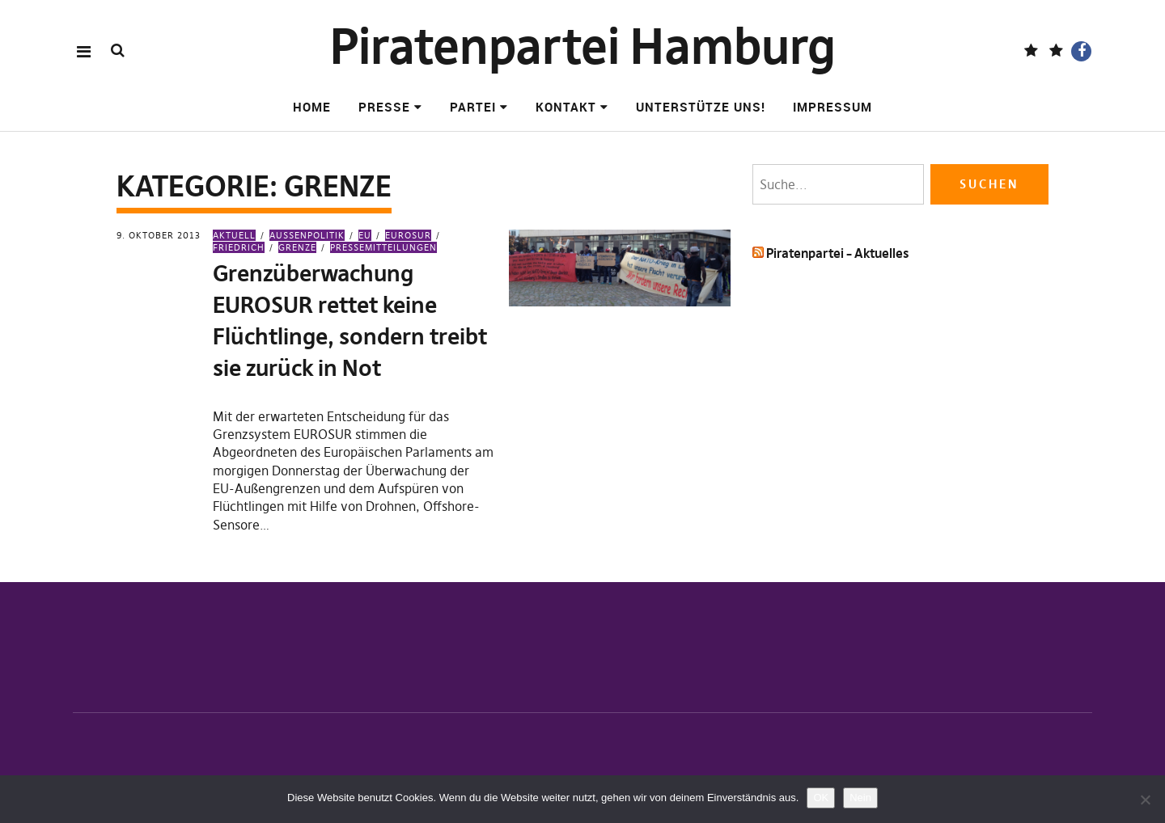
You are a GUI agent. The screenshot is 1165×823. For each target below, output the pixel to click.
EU (364, 235)
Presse (384, 107)
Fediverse (1031, 51)
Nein (860, 797)
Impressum (832, 107)
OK (820, 797)
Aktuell (234, 235)
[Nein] (1145, 799)
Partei (473, 107)
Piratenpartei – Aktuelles (837, 253)
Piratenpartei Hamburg (583, 46)
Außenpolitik (307, 235)
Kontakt (566, 107)
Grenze (297, 247)
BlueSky (1056, 51)
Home (312, 107)
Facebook (1081, 51)
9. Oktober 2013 (158, 235)
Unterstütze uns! (700, 107)
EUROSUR (408, 235)
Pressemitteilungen (383, 247)
